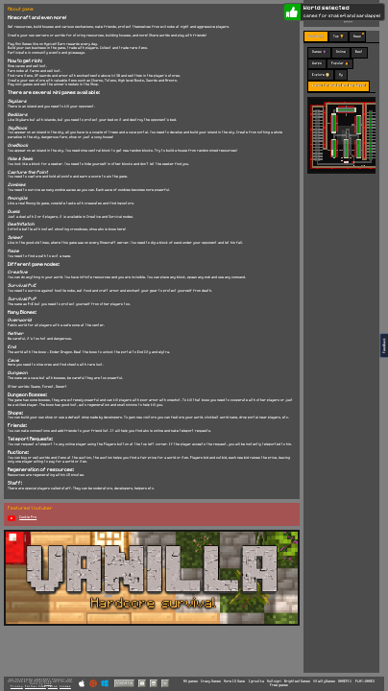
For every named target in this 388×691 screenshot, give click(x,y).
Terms (53, 686)
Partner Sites (35, 686)
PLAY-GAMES (365, 681)
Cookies (65, 686)
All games (190, 681)
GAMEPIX (345, 681)
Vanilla (124, 682)
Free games (279, 685)
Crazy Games (211, 681)
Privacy (17, 686)
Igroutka (256, 681)
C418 (48, 683)
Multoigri (274, 681)
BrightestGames (297, 681)
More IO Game (234, 681)
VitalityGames (324, 681)
